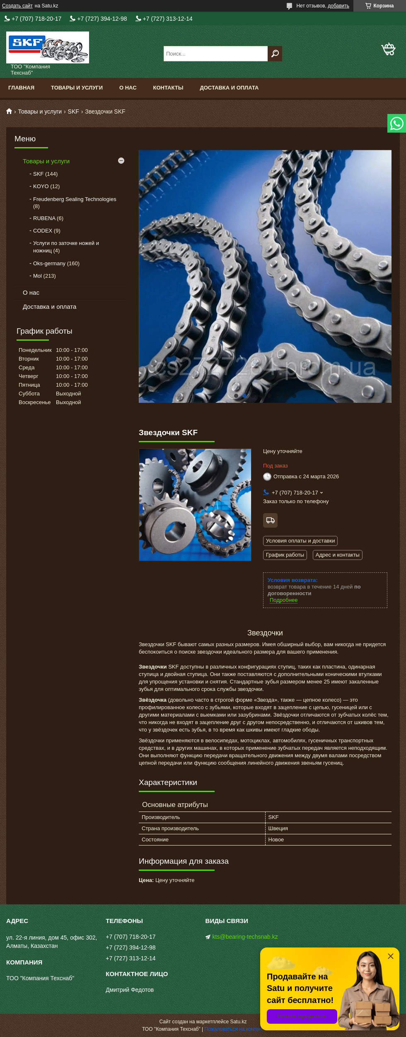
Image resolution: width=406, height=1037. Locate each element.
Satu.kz (238, 1022)
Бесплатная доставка (270, 520)
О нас (128, 88)
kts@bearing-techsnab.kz (245, 936)
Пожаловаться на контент (234, 1029)
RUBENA (44, 218)
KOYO (41, 186)
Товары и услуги (77, 88)
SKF (73, 111)
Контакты (168, 88)
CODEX (42, 231)
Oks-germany (49, 263)
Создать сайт (17, 6)
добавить (338, 6)
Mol (37, 276)
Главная (21, 88)
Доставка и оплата (229, 88)
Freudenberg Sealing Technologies (74, 199)
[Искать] (275, 53)
